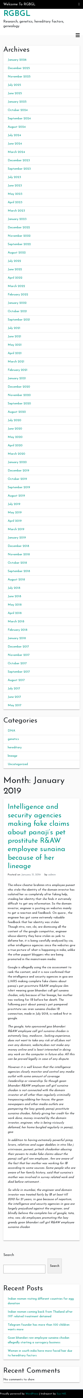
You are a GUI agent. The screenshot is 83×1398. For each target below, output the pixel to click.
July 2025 (14, 85)
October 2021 (17, 311)
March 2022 (16, 286)
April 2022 (15, 278)
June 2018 (14, 596)
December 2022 (19, 227)
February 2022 (18, 294)
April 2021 (15, 353)
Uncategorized (18, 764)
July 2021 (14, 328)
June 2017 (14, 697)
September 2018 (19, 571)
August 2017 (16, 680)
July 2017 (14, 688)
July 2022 (14, 261)
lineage (12, 756)
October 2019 (17, 479)
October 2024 (18, 110)
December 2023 (19, 160)
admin (52, 874)
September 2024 (19, 118)
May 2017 (14, 705)
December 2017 (18, 646)
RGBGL (17, 14)
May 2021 (15, 345)
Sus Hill (61, 1393)
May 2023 (15, 194)
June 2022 (15, 269)
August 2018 (16, 579)
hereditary (15, 747)
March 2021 (16, 361)
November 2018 (19, 554)
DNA (11, 730)
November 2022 (19, 236)
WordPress (31, 1393)
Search (8, 1255)
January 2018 (17, 638)
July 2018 (14, 588)
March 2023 (16, 210)
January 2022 (17, 303)
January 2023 (17, 219)
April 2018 (15, 613)
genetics (13, 739)
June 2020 (15, 428)
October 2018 (17, 563)
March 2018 (16, 621)
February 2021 (17, 370)
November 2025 (19, 76)
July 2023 (14, 177)
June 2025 (15, 93)
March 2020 (16, 454)
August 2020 (17, 412)
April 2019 (15, 521)
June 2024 (15, 143)
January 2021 (17, 378)
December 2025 (19, 68)
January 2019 (17, 537)
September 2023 (19, 169)
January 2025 (17, 101)
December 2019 (18, 470)
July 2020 (14, 420)
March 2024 (16, 152)
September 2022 (19, 244)
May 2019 (15, 512)
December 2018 (18, 546)
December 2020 (19, 386)
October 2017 (17, 663)
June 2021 (14, 336)
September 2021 (19, 319)
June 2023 (15, 185)
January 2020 (17, 462)
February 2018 (17, 630)
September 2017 (19, 672)
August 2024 (17, 127)
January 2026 (17, 60)
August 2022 (17, 252)
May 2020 (15, 437)
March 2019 (16, 529)
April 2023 (15, 202)
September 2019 (19, 487)
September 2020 (19, 403)
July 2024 (14, 135)
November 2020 (19, 395)
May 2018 (15, 604)
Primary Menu (78, 35)
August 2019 (16, 495)
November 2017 (19, 655)
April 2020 (15, 445)
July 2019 (14, 504)
